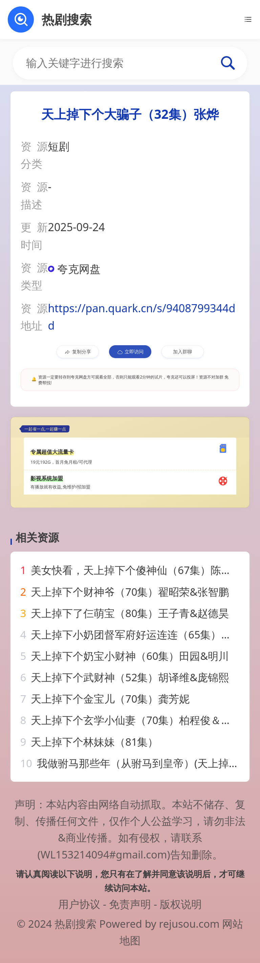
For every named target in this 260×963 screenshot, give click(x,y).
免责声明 (130, 904)
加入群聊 (182, 351)
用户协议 (79, 904)
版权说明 (181, 904)
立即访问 (130, 351)
